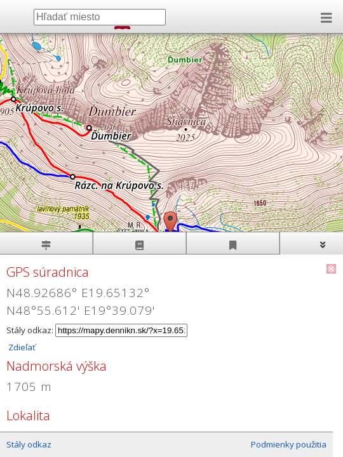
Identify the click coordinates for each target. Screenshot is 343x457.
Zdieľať (21, 347)
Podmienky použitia (288, 444)
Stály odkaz (28, 444)
